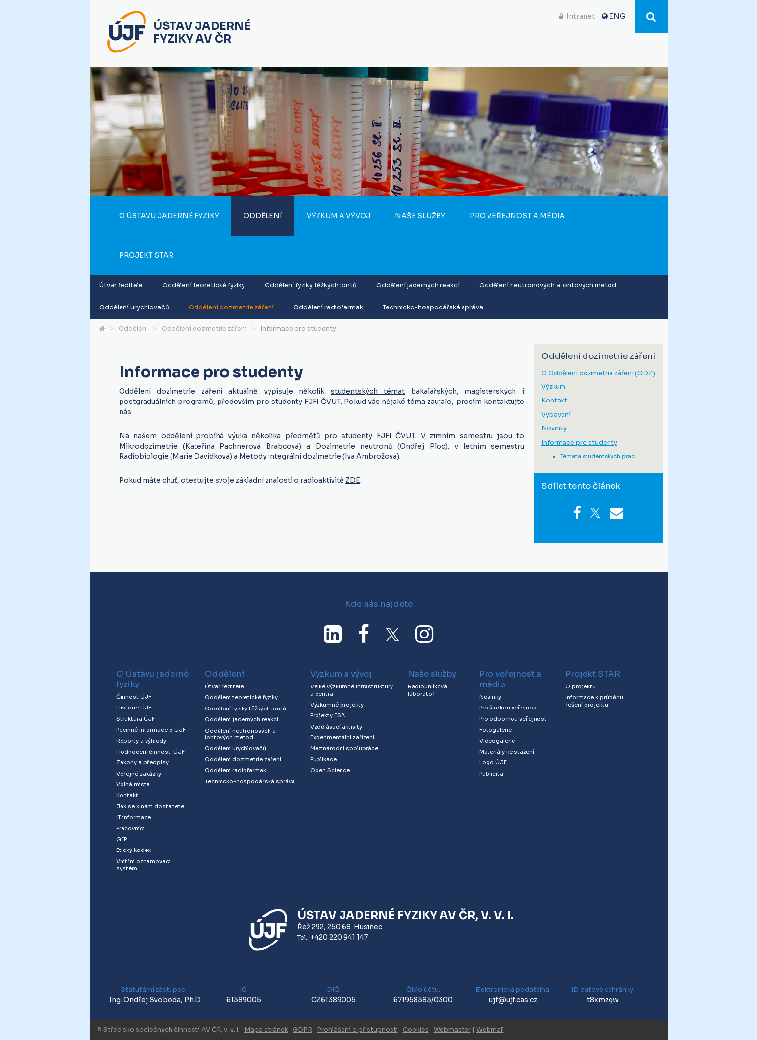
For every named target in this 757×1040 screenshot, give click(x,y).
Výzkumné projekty (337, 704)
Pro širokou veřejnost (509, 707)
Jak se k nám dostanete (150, 806)
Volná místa (133, 784)
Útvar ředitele (121, 285)
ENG (617, 16)
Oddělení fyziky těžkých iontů (311, 285)
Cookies (416, 1030)
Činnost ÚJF (133, 696)
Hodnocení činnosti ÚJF (150, 751)
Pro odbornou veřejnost (513, 718)
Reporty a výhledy (141, 740)
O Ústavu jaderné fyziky (169, 216)
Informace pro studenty (298, 328)
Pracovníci (130, 828)
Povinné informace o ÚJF (151, 729)
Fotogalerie (495, 729)
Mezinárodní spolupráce (344, 748)
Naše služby (420, 216)
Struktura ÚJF (135, 718)
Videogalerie (497, 740)
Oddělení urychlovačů (134, 307)
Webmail (490, 1030)
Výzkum (553, 387)
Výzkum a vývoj (338, 216)
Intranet (580, 16)
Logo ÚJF (493, 762)
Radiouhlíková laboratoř (427, 690)
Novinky (554, 428)
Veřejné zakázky (138, 773)
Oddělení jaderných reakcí (418, 285)
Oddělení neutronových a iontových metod (547, 285)
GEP (121, 839)
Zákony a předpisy (142, 762)
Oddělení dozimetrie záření (231, 307)
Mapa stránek (266, 1030)
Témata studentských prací (598, 456)
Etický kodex (133, 850)
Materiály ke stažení (506, 751)
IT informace (133, 817)
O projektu (580, 686)
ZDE (352, 480)
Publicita (491, 773)
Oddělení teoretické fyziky (203, 285)
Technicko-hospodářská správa (433, 307)
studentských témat (368, 391)
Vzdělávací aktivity (336, 726)
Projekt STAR (146, 255)
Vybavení (556, 415)
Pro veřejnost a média (517, 216)
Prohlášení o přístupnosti (357, 1030)
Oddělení (263, 216)
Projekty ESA (327, 715)
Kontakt (554, 400)
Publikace (323, 759)
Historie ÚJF (133, 707)
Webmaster (452, 1030)
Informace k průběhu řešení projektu (594, 701)
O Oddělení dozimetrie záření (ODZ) (598, 373)
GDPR (302, 1030)
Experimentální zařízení (342, 737)
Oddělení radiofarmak (328, 307)
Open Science (330, 770)
